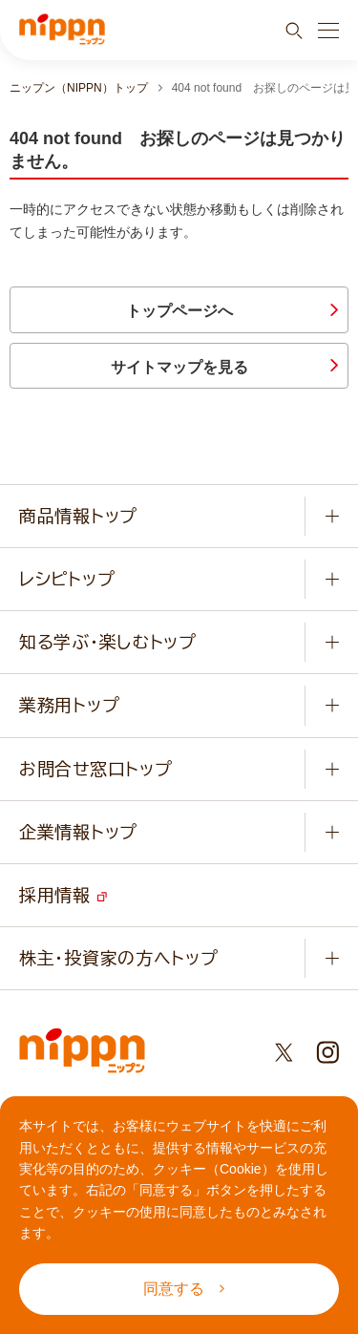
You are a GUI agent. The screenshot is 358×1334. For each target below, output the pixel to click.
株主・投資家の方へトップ (118, 957)
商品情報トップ (78, 515)
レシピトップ (67, 578)
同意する (183, 1289)
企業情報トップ (78, 831)
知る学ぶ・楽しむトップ (108, 641)
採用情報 (63, 894)
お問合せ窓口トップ (95, 768)
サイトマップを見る (179, 367)
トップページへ (179, 311)
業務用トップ (69, 704)
